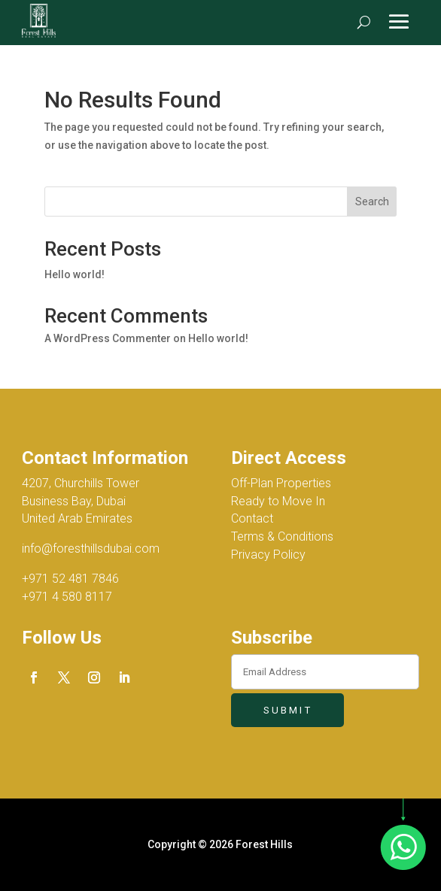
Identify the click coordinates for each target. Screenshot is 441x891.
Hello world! (74, 274)
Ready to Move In (278, 501)
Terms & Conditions (282, 536)
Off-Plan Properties (281, 483)
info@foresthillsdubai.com (91, 548)
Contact (252, 518)
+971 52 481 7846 (70, 578)
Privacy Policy (268, 554)
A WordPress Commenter (107, 338)
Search (372, 201)
